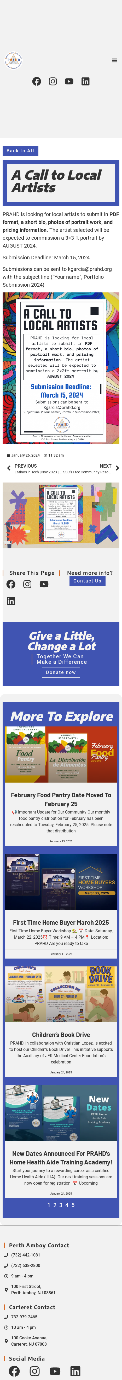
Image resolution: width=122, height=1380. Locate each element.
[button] (114, 59)
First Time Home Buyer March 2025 (61, 922)
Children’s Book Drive (61, 1034)
